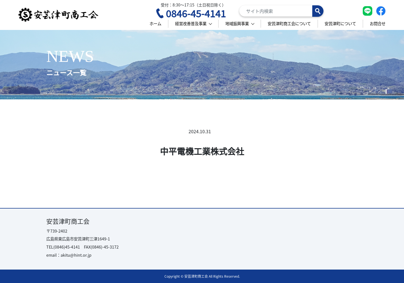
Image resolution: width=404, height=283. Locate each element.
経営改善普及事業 (190, 23)
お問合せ (377, 23)
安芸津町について (340, 23)
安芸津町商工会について (289, 23)
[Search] (281, 11)
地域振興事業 (237, 23)
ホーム (155, 23)
